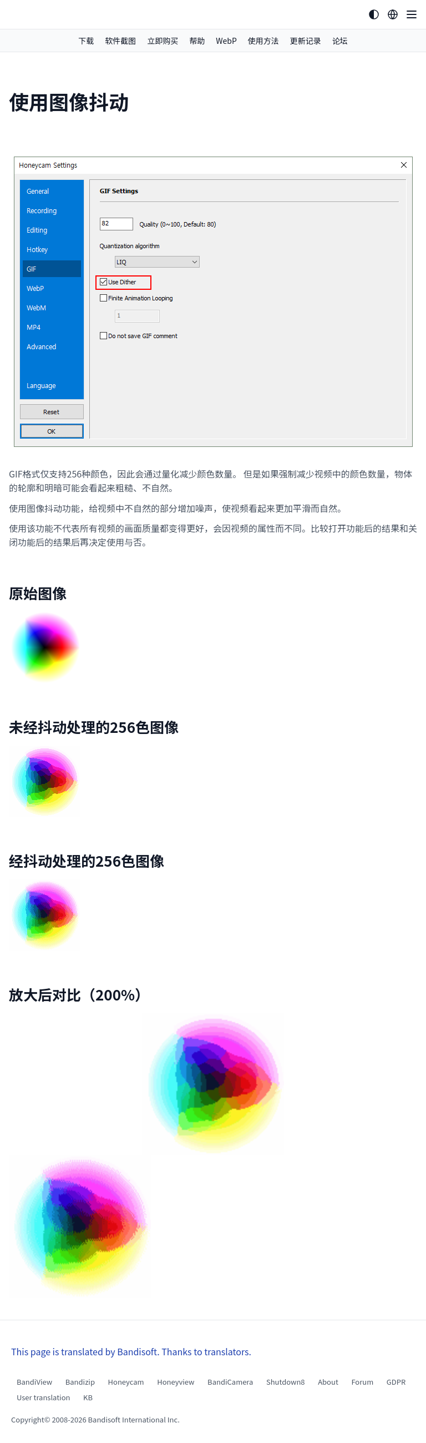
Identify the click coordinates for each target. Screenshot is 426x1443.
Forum (362, 1381)
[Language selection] (393, 14)
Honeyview (175, 1381)
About (328, 1381)
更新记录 (305, 40)
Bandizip (80, 1381)
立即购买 (162, 40)
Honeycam (126, 1381)
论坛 (340, 40)
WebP (226, 40)
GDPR (396, 1381)
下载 (86, 40)
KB (88, 1397)
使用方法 (263, 40)
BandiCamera (230, 1381)
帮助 (197, 40)
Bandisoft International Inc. (134, 1419)
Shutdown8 (285, 1381)
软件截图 (120, 40)
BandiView (34, 1381)
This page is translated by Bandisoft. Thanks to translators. (131, 1351)
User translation (43, 1397)
